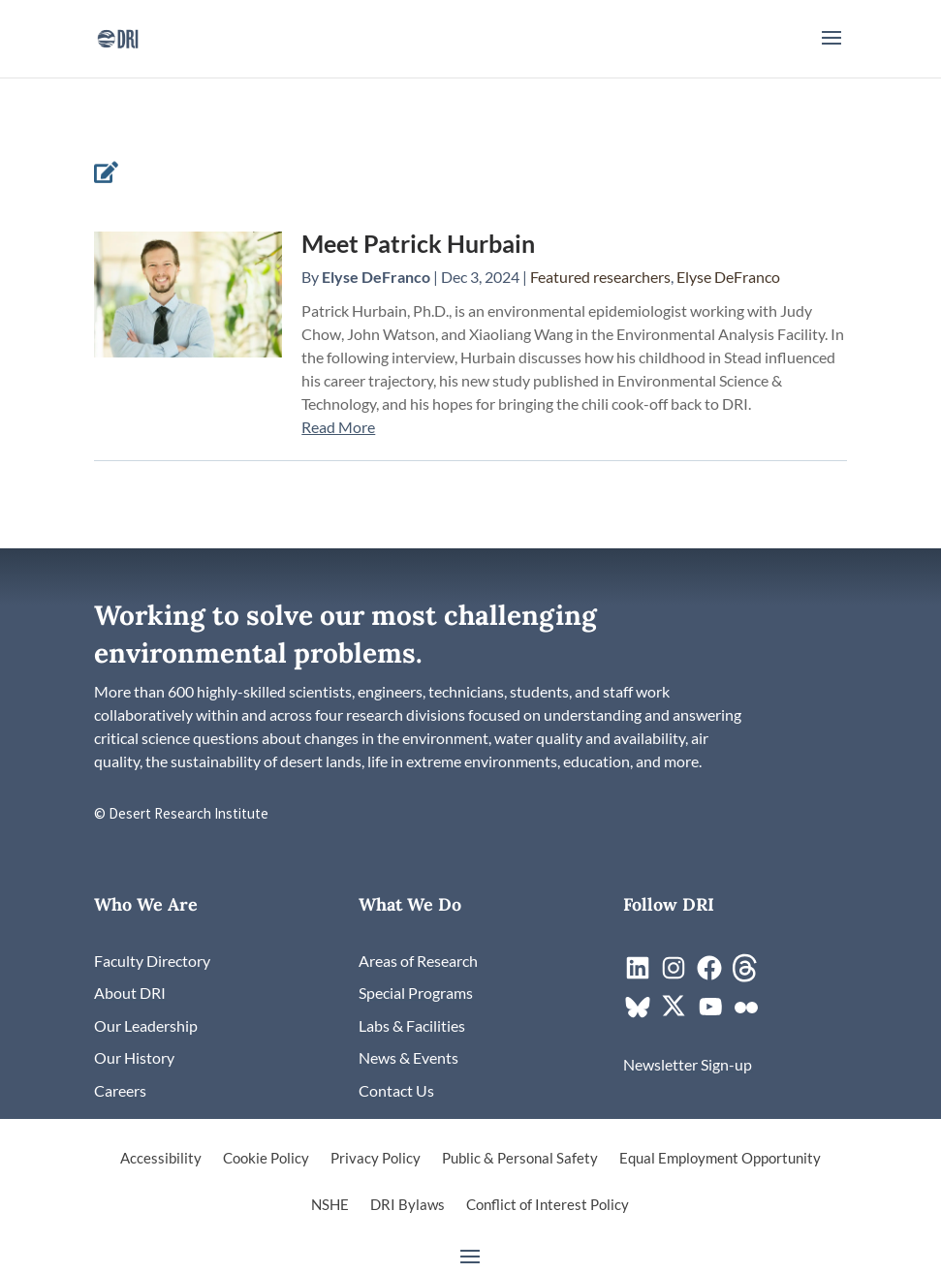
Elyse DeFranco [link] (376, 276)
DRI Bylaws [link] (407, 1205)
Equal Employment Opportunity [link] (720, 1158)
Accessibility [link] (161, 1158)
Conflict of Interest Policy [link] (547, 1205)
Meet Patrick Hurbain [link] (418, 243)
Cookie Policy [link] (266, 1158)
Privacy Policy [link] (375, 1158)
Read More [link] (338, 427)
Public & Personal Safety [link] (520, 1158)
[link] (118, 36)
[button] (831, 50)
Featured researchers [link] (600, 276)
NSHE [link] (330, 1205)
